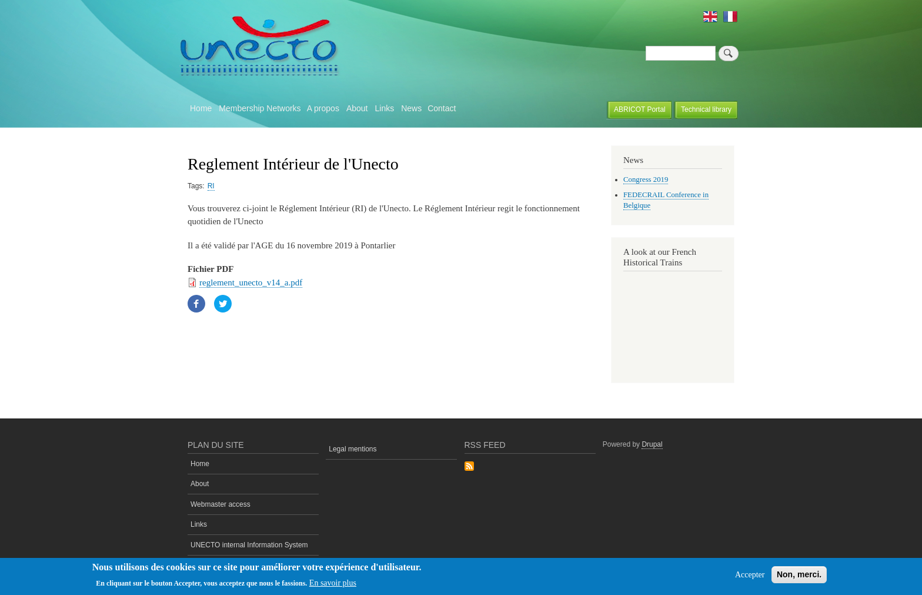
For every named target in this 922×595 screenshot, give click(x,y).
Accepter (750, 574)
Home (201, 108)
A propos (323, 108)
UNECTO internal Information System (249, 545)
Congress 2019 (645, 179)
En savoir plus (332, 583)
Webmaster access (220, 504)
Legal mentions (352, 449)
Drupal (652, 444)
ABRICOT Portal (640, 109)
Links (384, 108)
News (411, 108)
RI (211, 186)
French (730, 16)
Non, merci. (799, 574)
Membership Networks (259, 108)
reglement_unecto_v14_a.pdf (250, 282)
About (357, 108)
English (710, 16)
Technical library (706, 109)
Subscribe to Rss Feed (469, 467)
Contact (441, 108)
